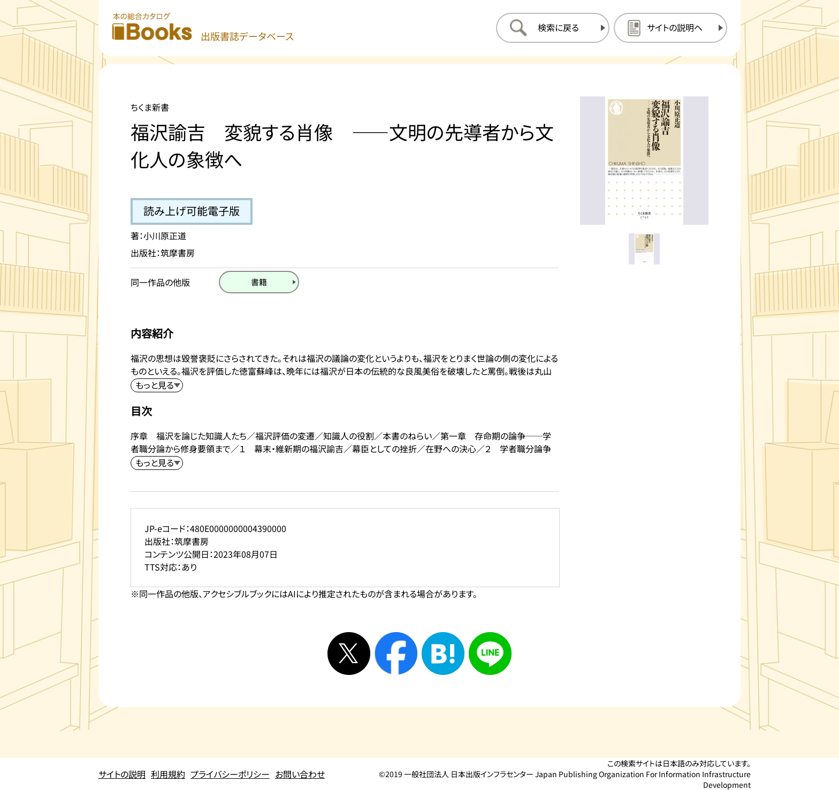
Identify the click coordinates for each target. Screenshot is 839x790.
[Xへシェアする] (348, 653)
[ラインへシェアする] (490, 653)
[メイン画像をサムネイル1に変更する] (644, 248)
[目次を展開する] (157, 463)
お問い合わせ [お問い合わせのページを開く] (300, 774)
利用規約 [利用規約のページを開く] (168, 774)
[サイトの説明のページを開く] (670, 28)
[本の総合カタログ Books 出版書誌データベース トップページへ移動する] (203, 27)
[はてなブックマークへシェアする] (443, 653)
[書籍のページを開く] (259, 282)
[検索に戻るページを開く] (552, 28)
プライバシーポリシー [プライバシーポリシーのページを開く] (230, 774)
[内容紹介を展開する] (157, 385)
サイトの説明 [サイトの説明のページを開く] (122, 774)
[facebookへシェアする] (396, 653)
